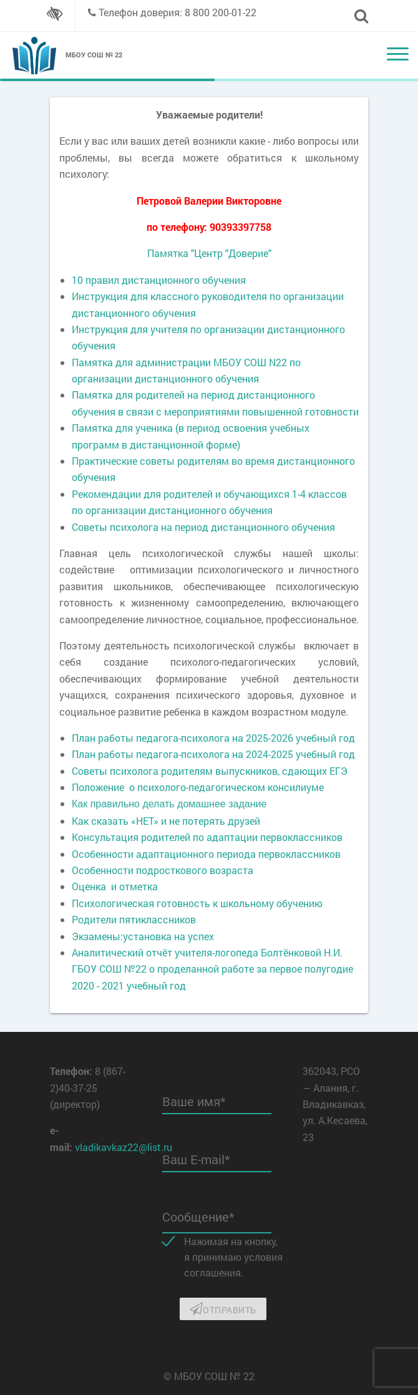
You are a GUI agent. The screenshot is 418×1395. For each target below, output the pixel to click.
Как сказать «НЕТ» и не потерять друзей (166, 820)
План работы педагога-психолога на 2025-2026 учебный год (213, 737)
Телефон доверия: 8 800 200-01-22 (177, 12)
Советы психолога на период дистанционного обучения (203, 526)
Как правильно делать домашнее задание (169, 804)
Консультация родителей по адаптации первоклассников (207, 836)
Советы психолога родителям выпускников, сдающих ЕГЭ (210, 770)
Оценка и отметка (115, 886)
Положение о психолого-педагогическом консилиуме (198, 787)
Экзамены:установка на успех (143, 936)
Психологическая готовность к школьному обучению (197, 903)
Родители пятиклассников (134, 919)
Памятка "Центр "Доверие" (209, 253)
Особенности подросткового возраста (162, 870)
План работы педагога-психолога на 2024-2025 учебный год (213, 754)
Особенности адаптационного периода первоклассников (206, 853)
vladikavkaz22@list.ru (123, 1147)
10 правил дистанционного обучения (159, 279)
